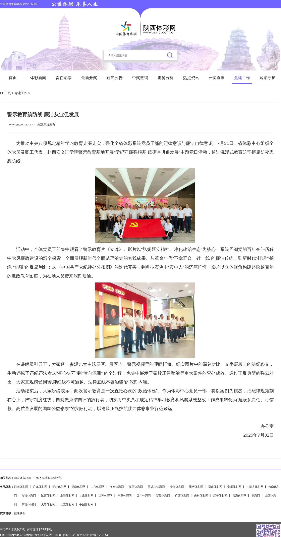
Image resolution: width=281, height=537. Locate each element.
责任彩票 (64, 77)
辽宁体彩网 (220, 495)
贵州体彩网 (234, 486)
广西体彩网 (182, 495)
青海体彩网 (239, 495)
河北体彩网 (29, 504)
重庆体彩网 (196, 486)
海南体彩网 (117, 486)
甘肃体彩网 (86, 495)
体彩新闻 (38, 77)
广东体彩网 (40, 486)
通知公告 (115, 77)
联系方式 (19, 529)
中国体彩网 (86, 504)
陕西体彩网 (48, 495)
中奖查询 (140, 77)
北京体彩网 (67, 504)
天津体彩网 (48, 504)
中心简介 (5, 529)
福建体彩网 (215, 486)
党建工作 (242, 77)
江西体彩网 (136, 486)
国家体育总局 (22, 477)
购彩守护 (268, 77)
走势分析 (166, 77)
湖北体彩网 (59, 486)
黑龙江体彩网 (156, 486)
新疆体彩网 (163, 495)
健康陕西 (19, 513)
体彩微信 (32, 529)
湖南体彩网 (78, 486)
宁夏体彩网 (125, 495)
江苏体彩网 (106, 495)
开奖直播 (217, 77)
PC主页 (6, 93)
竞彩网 (255, 495)
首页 (13, 77)
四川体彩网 (144, 495)
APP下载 (46, 529)
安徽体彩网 (177, 486)
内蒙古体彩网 (254, 486)
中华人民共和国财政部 (48, 477)
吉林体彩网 (201, 495)
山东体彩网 (98, 486)
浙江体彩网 (29, 495)
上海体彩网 (67, 495)
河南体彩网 (21, 486)
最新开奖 (89, 77)
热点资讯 (191, 77)
